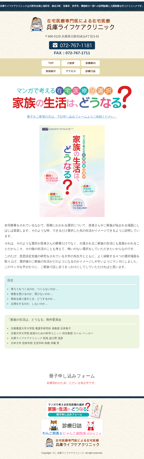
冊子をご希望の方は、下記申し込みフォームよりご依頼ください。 (72, 116)
